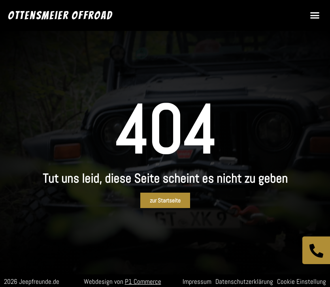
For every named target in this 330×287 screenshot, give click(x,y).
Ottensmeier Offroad (60, 15)
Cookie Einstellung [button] (301, 281)
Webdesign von (122, 281)
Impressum (197, 281)
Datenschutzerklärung (244, 281)
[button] (314, 15)
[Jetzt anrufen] (316, 250)
